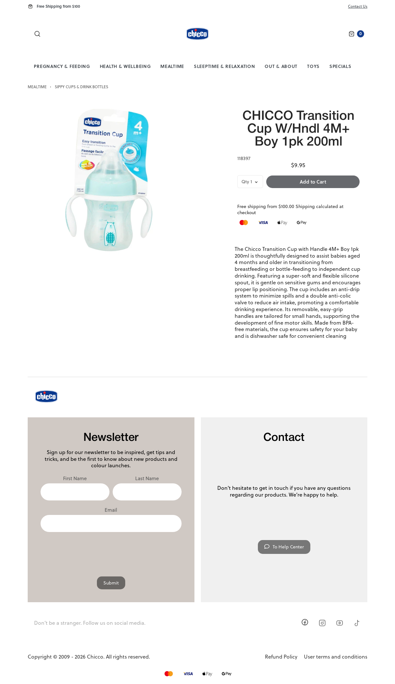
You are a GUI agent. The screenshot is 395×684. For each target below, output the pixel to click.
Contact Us (357, 6)
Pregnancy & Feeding (62, 66)
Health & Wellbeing (125, 66)
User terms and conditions (335, 656)
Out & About (281, 66)
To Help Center (284, 547)
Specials (340, 66)
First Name (75, 478)
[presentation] (111, 551)
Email (111, 510)
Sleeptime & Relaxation (224, 66)
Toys (313, 66)
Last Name (147, 478)
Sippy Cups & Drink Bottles (81, 87)
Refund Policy (281, 656)
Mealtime (172, 66)
